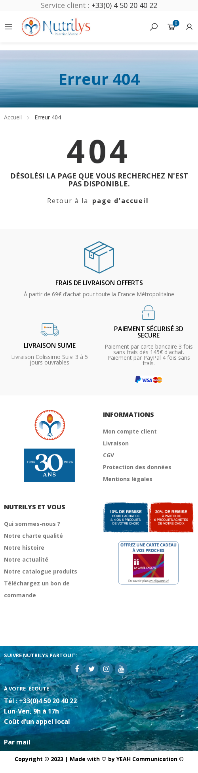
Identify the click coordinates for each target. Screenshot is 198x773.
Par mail (17, 742)
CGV (108, 455)
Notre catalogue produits (40, 571)
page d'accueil (120, 200)
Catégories (8, 27)
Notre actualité (26, 559)
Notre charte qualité (33, 535)
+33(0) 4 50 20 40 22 (124, 5)
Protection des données (137, 467)
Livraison (116, 443)
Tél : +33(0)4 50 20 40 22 (40, 700)
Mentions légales (127, 479)
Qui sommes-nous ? (32, 523)
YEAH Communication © (150, 759)
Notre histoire (24, 547)
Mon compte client (130, 431)
